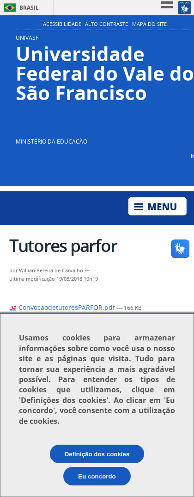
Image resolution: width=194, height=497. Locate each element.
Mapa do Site (149, 24)
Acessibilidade (62, 24)
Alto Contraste (106, 24)
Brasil (29, 8)
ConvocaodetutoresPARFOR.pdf (63, 307)
